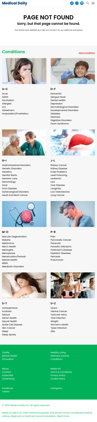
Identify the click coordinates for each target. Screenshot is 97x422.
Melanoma (8, 243)
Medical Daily (14, 3)
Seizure (6, 314)
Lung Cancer (58, 195)
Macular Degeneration (14, 236)
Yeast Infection (59, 328)
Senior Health (9, 318)
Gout (4, 185)
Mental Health (9, 259)
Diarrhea (55, 117)
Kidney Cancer (59, 165)
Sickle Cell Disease (12, 324)
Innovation (8, 359)
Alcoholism (8, 100)
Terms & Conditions (61, 372)
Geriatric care (9, 178)
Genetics (7, 171)
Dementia (56, 93)
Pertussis (55, 256)
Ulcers (54, 308)
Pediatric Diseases (61, 253)
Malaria (6, 239)
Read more (63, 416)
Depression (57, 103)
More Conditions (87, 53)
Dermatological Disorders (65, 107)
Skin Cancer (8, 328)
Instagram (56, 388)
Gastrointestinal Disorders (16, 165)
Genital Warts (9, 175)
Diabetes (55, 113)
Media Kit (56, 368)
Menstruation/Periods (14, 256)
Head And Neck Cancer (15, 195)
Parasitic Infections (61, 246)
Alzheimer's (8, 110)
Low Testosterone (60, 191)
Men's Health (9, 246)
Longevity (56, 188)
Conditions (13, 52)
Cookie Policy (58, 378)
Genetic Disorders (12, 168)
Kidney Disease (59, 168)
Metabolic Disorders (13, 266)
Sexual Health (9, 321)
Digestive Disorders (61, 120)
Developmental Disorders (64, 110)
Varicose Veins (59, 314)
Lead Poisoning (59, 175)
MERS (5, 263)
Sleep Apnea (9, 334)
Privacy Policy (58, 375)
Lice (53, 181)
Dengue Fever (58, 97)
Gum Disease (9, 188)
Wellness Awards (60, 355)
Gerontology (9, 181)
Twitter (5, 391)
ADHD (5, 97)
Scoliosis (6, 311)
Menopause (8, 253)
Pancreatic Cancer (61, 239)
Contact (6, 372)
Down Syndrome (60, 123)
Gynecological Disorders (15, 191)
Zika (53, 331)
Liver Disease (58, 185)
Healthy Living (58, 352)
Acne (5, 93)
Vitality (6, 352)
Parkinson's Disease (61, 249)
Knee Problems (59, 171)
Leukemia (56, 178)
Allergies (6, 103)
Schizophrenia (10, 308)
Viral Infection (58, 318)
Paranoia (56, 243)
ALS (4, 107)
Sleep (5, 331)
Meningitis (7, 249)
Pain (53, 236)
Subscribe (7, 375)
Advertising (8, 378)
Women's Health (59, 324)
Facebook (7, 388)
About (5, 368)
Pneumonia (57, 259)
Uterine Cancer (59, 311)
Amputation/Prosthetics (15, 113)
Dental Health (58, 100)
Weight (54, 321)
